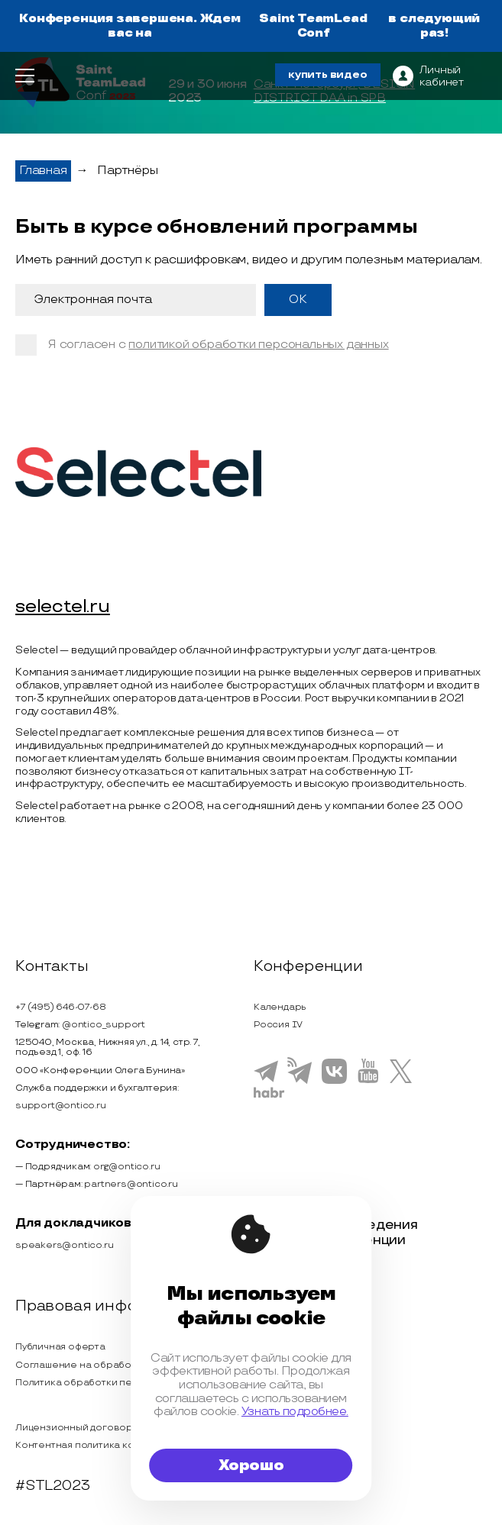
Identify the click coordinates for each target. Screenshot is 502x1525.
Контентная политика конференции (102, 1445)
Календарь (280, 1007)
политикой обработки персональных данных (258, 344)
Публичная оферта (60, 1347)
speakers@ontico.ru (64, 1245)
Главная (43, 170)
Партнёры (127, 170)
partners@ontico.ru (130, 1184)
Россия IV (278, 1025)
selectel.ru (62, 607)
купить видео (328, 74)
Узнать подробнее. (294, 1411)
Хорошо (251, 1465)
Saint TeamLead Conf (313, 25)
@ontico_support (103, 1025)
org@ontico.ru (126, 1167)
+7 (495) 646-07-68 (60, 1007)
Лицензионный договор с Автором (100, 1428)
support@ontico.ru (60, 1106)
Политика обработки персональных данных (121, 1383)
